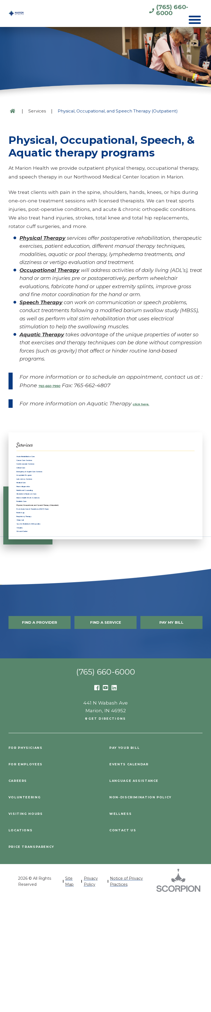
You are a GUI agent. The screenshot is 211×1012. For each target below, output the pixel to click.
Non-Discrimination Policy (151, 911)
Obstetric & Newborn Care (49, 548)
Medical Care (32, 521)
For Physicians (32, 861)
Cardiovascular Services (45, 477)
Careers (21, 894)
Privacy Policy (91, 994)
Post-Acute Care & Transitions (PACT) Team (70, 584)
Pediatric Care (33, 566)
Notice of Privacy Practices (126, 994)
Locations (25, 943)
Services (37, 111)
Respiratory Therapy (41, 602)
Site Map (69, 994)
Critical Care (31, 486)
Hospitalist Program (41, 504)
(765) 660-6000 (149, 11)
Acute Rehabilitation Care (47, 459)
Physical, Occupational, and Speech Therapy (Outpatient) (89, 575)
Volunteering (30, 911)
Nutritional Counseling (44, 539)
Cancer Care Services (42, 468)
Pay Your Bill (130, 861)
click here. (146, 403)
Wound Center (34, 637)
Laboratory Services (40, 513)
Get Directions (108, 832)
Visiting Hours (31, 927)
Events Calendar (136, 878)
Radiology (28, 593)
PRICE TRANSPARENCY (39, 960)
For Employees (32, 878)
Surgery (25, 628)
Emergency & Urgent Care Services (59, 495)
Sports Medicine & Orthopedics (54, 620)
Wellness (124, 927)
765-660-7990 (57, 385)
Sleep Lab (28, 611)
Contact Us (127, 943)
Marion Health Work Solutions (53, 557)
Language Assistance (142, 894)
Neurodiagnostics (38, 531)
